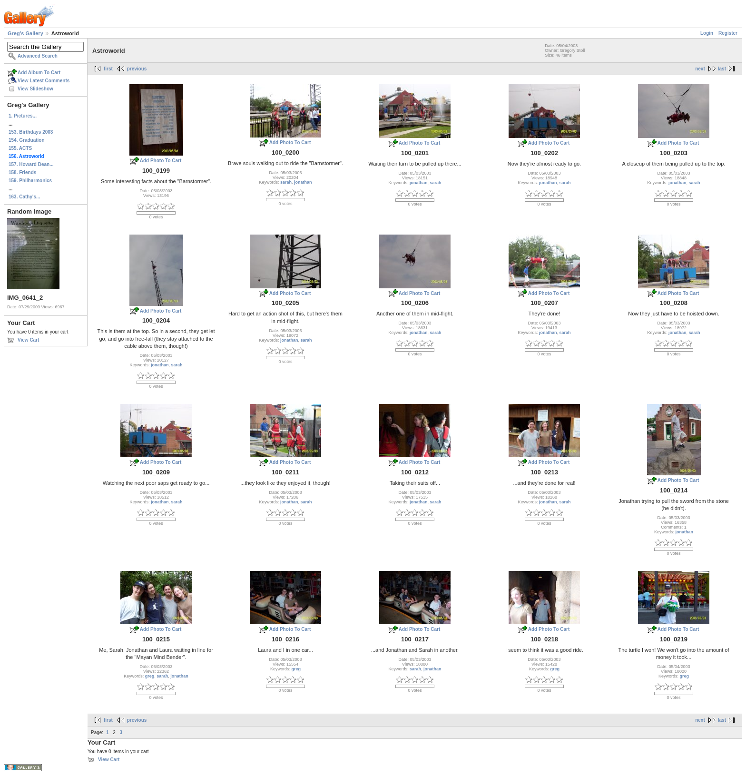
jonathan (303, 182)
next (700, 68)
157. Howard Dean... (31, 164)
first (108, 68)
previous (137, 68)
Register (727, 33)
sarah (286, 182)
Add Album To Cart (39, 72)
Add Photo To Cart (161, 160)
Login (706, 33)
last (722, 68)
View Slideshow (35, 88)
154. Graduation (27, 140)
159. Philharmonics (30, 180)
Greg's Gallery (25, 33)
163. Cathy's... (24, 196)
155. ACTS (20, 148)
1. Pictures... (23, 115)
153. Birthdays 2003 (31, 132)
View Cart (28, 340)
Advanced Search (38, 56)
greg (150, 676)
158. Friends (22, 172)
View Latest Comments (43, 80)
